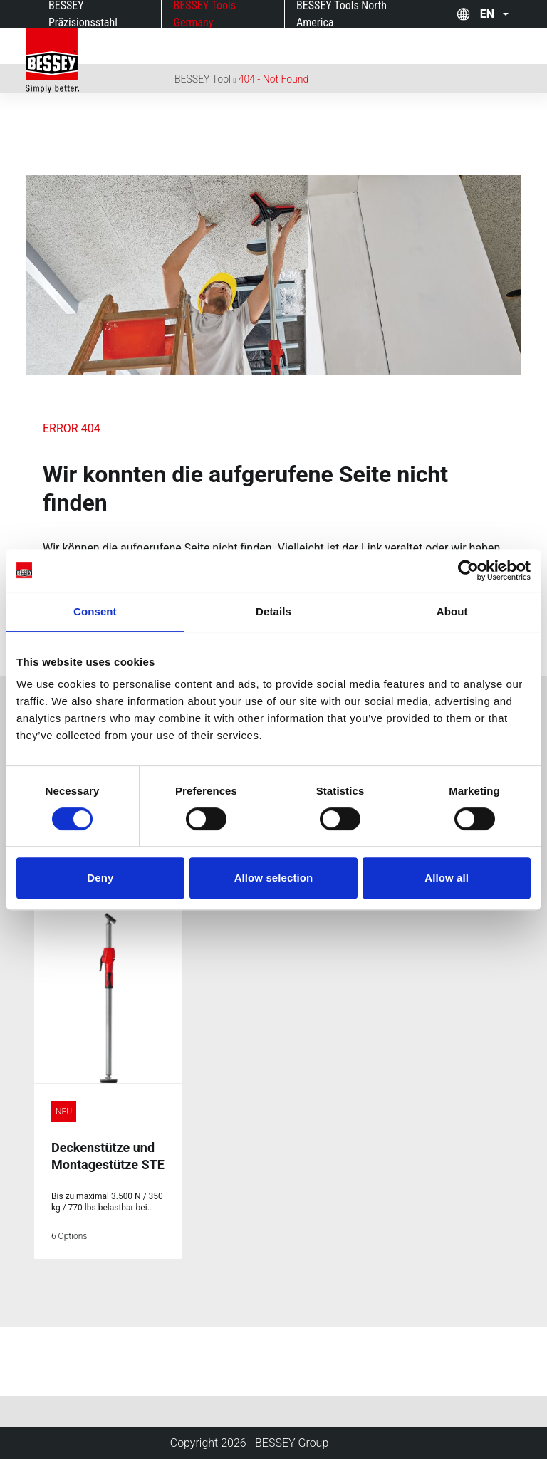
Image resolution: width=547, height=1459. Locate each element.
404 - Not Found (274, 79)
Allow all (446, 878)
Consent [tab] (95, 611)
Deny (100, 878)
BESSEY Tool (202, 79)
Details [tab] (273, 611)
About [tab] (452, 611)
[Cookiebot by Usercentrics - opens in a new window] (468, 570)
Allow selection (273, 878)
